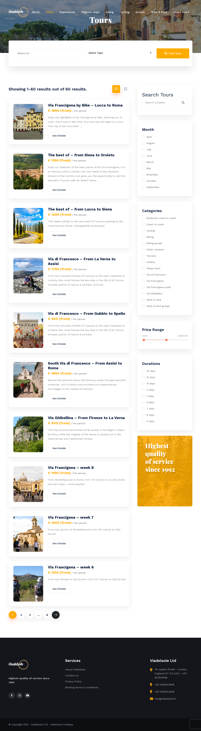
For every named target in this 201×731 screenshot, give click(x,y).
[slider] (144, 340)
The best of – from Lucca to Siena (80, 209)
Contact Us (72, 675)
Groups (140, 12)
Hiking (110, 12)
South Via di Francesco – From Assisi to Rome (85, 365)
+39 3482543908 (164, 691)
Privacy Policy (73, 681)
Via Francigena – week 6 (71, 567)
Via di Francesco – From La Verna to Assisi (82, 261)
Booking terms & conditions (81, 687)
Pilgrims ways (90, 12)
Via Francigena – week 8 (71, 467)
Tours (49, 12)
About (36, 12)
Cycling (124, 12)
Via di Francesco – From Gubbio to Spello (86, 313)
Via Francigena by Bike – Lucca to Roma (85, 105)
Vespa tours (181, 12)
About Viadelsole (75, 669)
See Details (59, 135)
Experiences (67, 12)
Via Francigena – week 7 (71, 517)
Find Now (173, 53)
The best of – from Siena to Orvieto (81, 155)
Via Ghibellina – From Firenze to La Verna (86, 418)
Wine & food (159, 12)
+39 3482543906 (164, 684)
